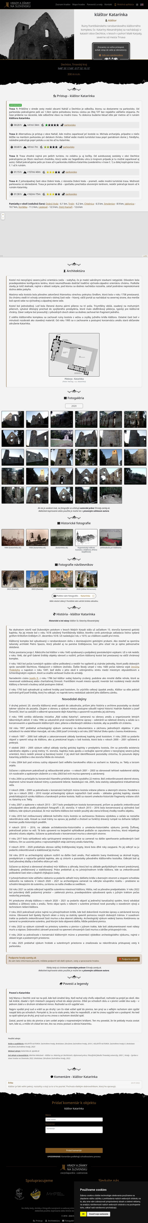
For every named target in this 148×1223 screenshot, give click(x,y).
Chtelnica (89, 203)
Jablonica (129, 203)
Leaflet (145, 256)
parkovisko (70, 124)
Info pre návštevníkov (112, 55)
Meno (48, 1115)
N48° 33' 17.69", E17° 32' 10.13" (74, 68)
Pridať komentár (74, 1150)
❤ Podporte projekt (128, 959)
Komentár (50, 1124)
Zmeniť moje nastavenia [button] (98, 1214)
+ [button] (3, 214)
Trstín (71, 203)
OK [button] (83, 1214)
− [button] (3, 218)
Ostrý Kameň (65, 207)
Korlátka (23, 207)
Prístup (39, 1220)
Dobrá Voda (52, 203)
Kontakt (108, 4)
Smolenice (109, 203)
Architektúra (54, 1220)
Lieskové (43, 207)
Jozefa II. (34, 678)
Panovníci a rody (94, 4)
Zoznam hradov (63, 4)
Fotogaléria (70, 1220)
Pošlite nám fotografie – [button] (75, 595)
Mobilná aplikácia (124, 4)
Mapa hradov (78, 4)
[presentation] (95, 1141)
